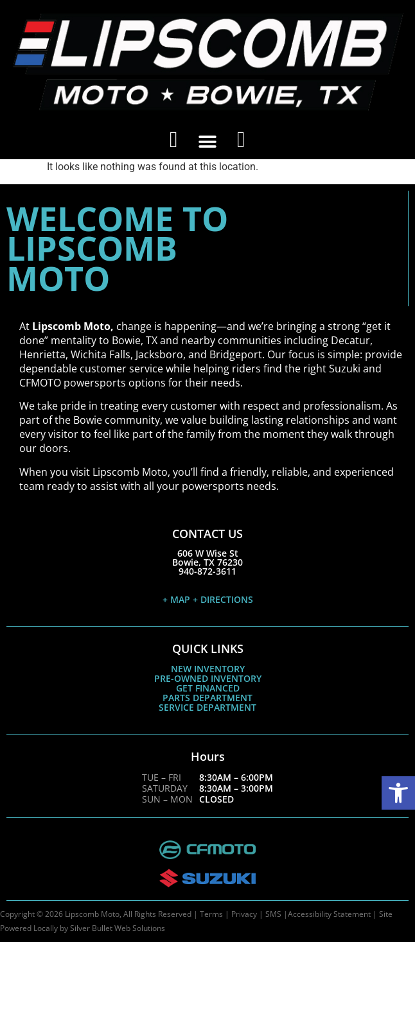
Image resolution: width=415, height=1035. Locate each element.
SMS (273, 914)
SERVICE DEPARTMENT (207, 707)
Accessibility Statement (329, 914)
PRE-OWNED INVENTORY (207, 678)
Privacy (244, 914)
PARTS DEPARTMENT (207, 697)
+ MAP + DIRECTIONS (208, 599)
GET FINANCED (208, 688)
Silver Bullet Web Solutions (117, 928)
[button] (398, 793)
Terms (211, 914)
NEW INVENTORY (208, 669)
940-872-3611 (207, 571)
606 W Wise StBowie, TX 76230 (207, 557)
